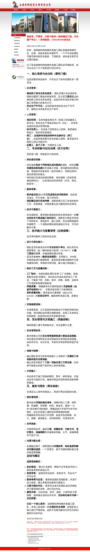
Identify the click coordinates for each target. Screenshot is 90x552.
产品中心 (32, 9)
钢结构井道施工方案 (32, 541)
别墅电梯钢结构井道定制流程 (33, 537)
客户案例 (49, 9)
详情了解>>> (68, 523)
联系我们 (73, 9)
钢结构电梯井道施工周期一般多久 (36, 534)
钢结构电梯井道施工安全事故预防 (36, 536)
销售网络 (57, 9)
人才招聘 (65, 9)
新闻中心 (40, 9)
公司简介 (24, 9)
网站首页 (16, 9)
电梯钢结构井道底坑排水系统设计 (34, 540)
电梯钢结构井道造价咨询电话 (33, 539)
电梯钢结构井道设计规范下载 (33, 543)
